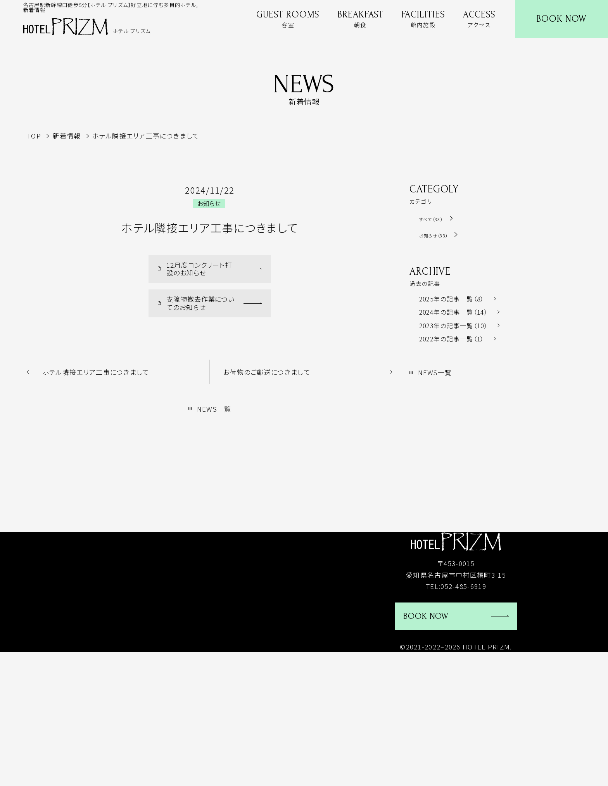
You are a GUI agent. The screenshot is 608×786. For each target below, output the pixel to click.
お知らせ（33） (440, 234)
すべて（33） (435, 218)
